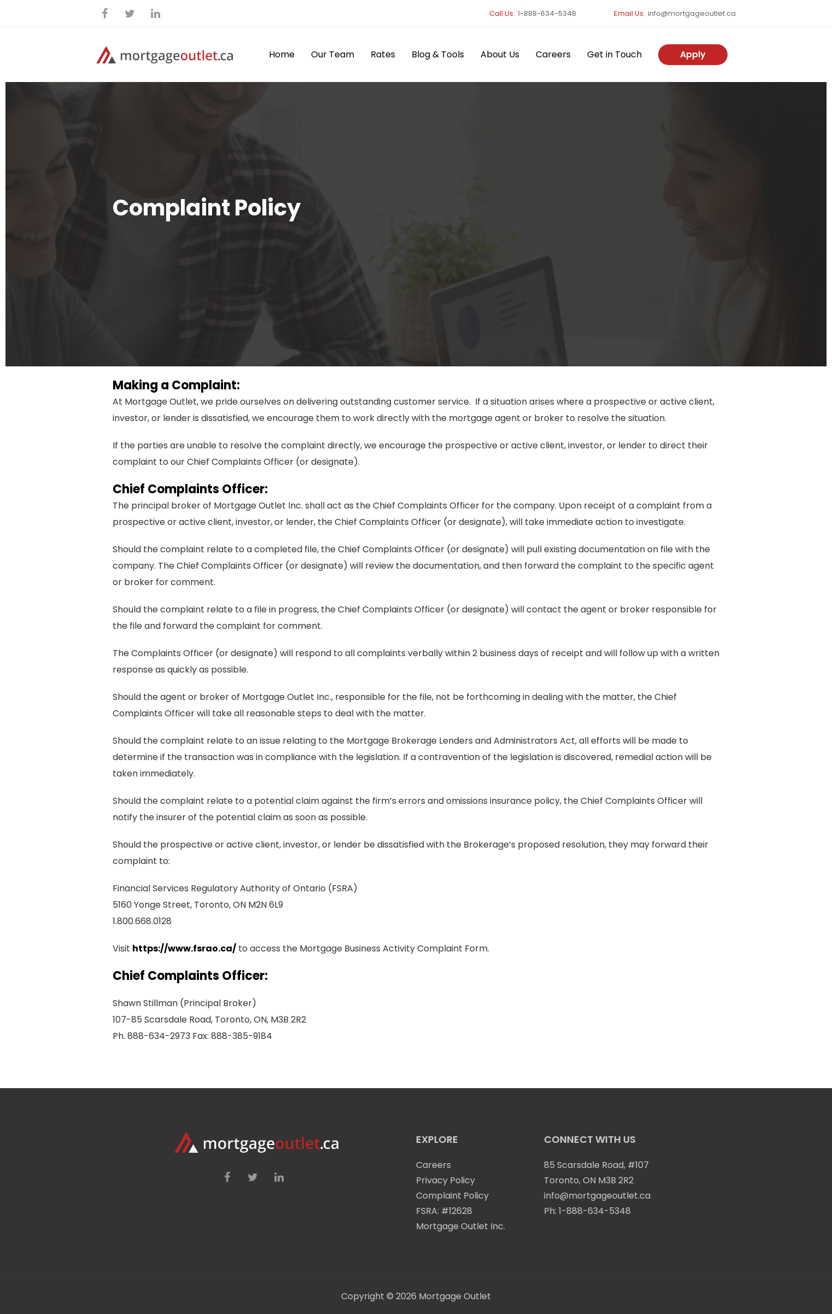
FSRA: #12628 (444, 1211)
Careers (553, 54)
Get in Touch (614, 54)
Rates (383, 54)
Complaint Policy (452, 1195)
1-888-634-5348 (547, 13)
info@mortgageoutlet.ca (692, 13)
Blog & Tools (438, 54)
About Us (500, 54)
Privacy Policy (445, 1180)
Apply (693, 54)
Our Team (332, 54)
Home (282, 54)
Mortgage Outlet (455, 1296)
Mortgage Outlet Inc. (460, 1226)
